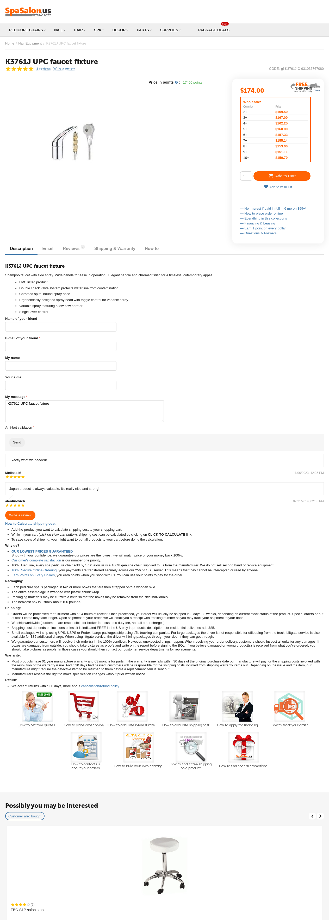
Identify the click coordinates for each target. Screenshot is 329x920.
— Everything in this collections (263, 218)
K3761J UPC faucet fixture (84, 411)
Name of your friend (21, 319)
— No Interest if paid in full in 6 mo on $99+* (273, 208)
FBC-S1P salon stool (28, 910)
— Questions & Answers (258, 233)
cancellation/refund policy (100, 686)
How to (156, 248)
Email (49, 248)
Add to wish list (278, 187)
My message (15, 397)
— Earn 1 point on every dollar (263, 228)
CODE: (274, 69)
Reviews (76, 248)
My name (12, 358)
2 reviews (43, 68)
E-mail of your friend (21, 338)
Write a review (64, 68)
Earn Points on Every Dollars (33, 575)
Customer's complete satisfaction (36, 560)
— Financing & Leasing (257, 223)
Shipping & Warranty (118, 248)
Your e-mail (14, 377)
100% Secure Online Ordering (34, 570)
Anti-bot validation (18, 427)
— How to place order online (261, 213)
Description (21, 248)
